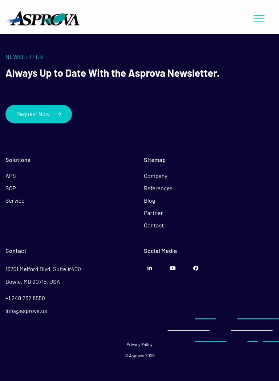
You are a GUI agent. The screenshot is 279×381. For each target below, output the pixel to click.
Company (155, 175)
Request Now (38, 113)
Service (15, 200)
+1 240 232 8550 (25, 297)
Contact (154, 225)
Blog (149, 200)
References (158, 187)
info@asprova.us (26, 310)
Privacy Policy (139, 344)
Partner (153, 212)
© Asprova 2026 (139, 355)
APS (10, 175)
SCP (10, 187)
